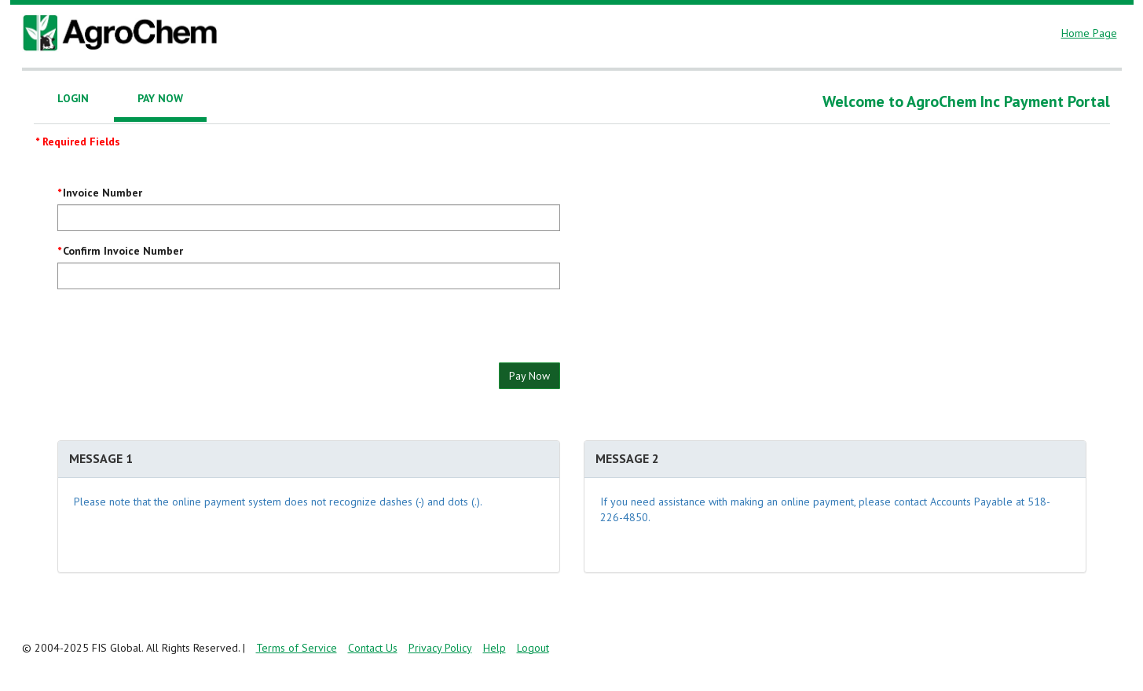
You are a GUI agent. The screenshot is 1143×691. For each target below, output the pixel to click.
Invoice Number (102, 193)
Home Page (1089, 33)
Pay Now (529, 376)
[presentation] (176, 331)
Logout (533, 648)
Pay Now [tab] (160, 98)
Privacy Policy (440, 648)
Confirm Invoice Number (123, 251)
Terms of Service (296, 648)
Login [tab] (73, 98)
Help (494, 648)
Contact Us (372, 648)
